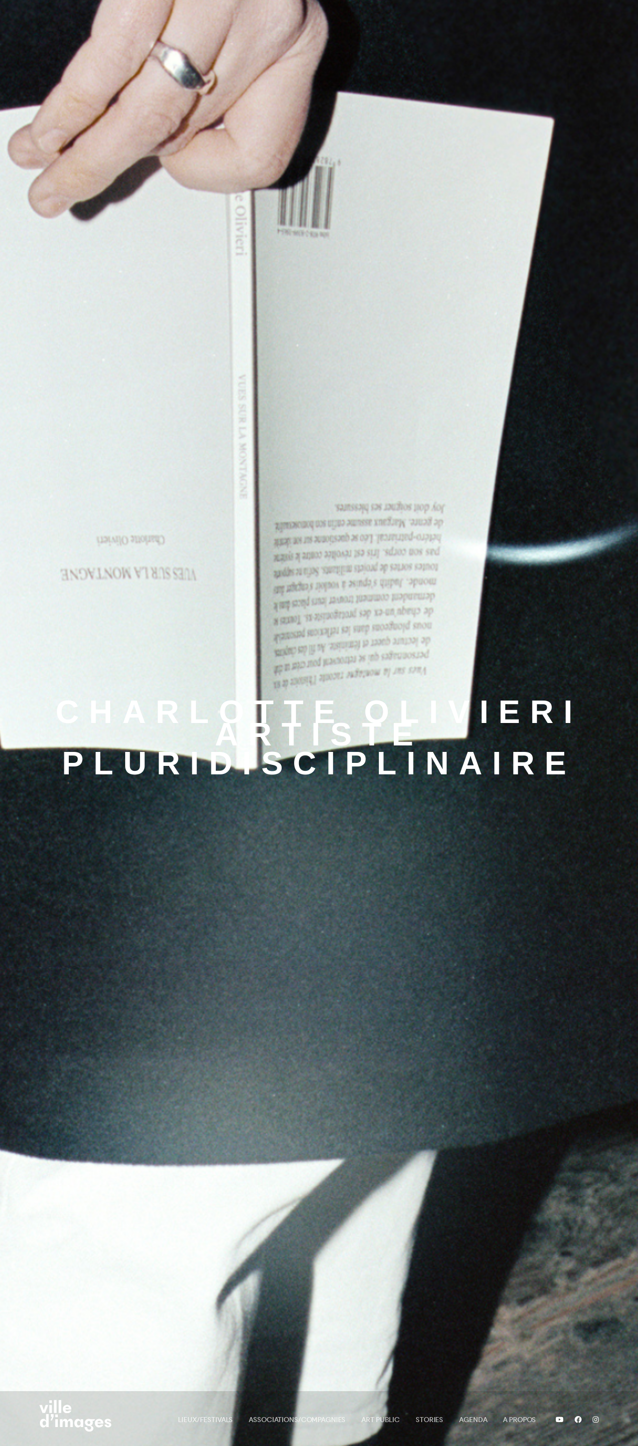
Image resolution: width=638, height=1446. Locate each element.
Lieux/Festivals (205, 1420)
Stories (429, 1420)
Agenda (473, 1420)
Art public (380, 1420)
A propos (519, 1420)
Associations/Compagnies (297, 1420)
